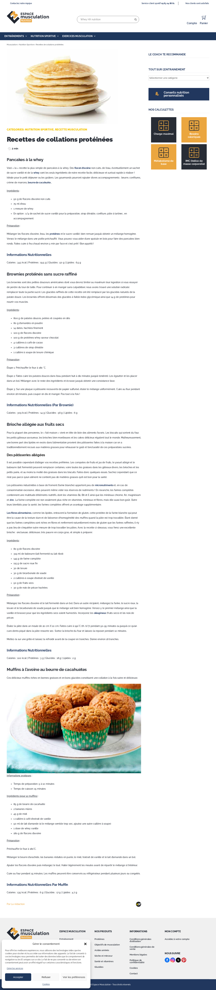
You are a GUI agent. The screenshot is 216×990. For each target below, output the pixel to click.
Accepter (18, 977)
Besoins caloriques (194, 135)
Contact (134, 973)
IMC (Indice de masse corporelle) (194, 162)
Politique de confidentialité (137, 961)
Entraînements (15, 36)
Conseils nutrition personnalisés (176, 94)
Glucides (98, 967)
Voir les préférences (74, 977)
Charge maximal (164, 133)
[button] (85, 944)
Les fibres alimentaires (19, 513)
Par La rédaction (16, 904)
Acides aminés (101, 950)
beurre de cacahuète (39, 182)
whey (36, 172)
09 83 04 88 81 (167, 3)
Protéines (99, 939)
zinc (12, 500)
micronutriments (104, 485)
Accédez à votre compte (177, 939)
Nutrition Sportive (45, 36)
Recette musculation (71, 129)
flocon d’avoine (82, 168)
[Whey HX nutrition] (108, 19)
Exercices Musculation (79, 36)
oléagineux (100, 613)
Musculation (12, 45)
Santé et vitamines (103, 961)
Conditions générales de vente (142, 948)
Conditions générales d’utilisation (140, 940)
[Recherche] (135, 19)
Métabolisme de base (163, 162)
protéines (55, 233)
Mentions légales (138, 954)
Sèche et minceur (103, 956)
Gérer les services (15, 968)
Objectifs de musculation (107, 944)
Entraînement (66, 939)
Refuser (46, 977)
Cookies (46, 984)
